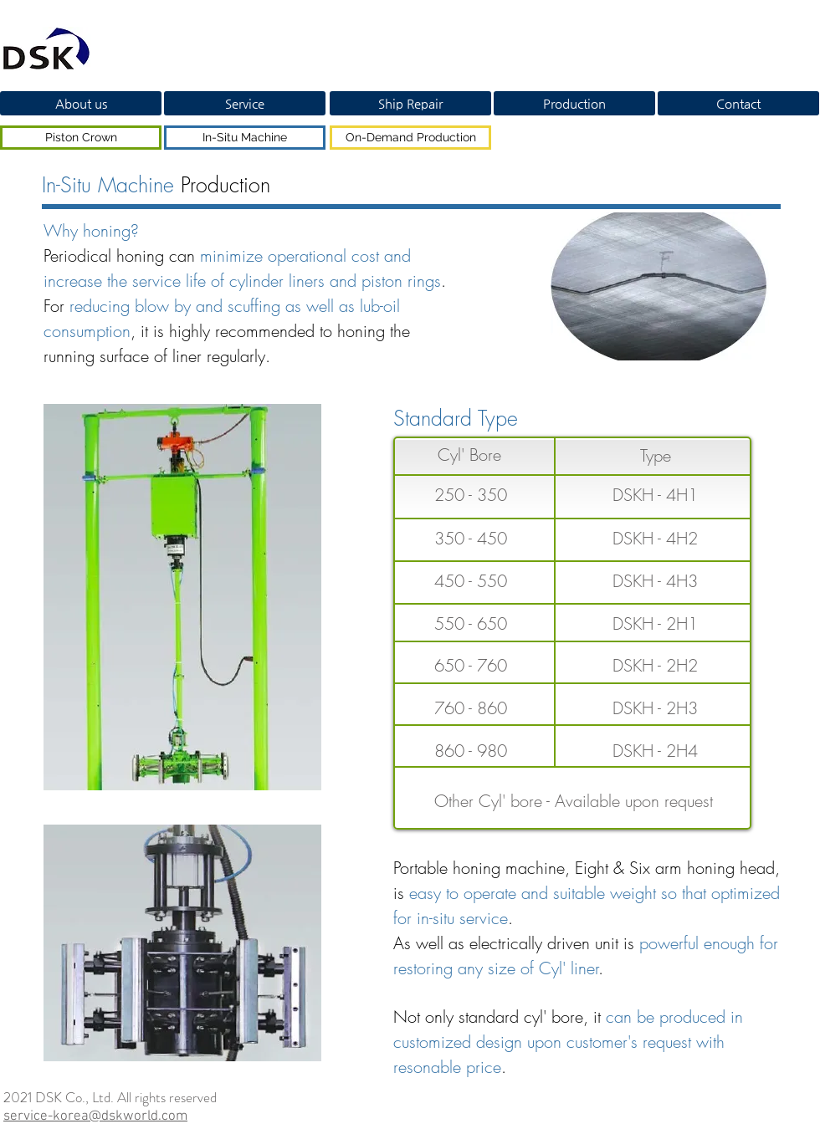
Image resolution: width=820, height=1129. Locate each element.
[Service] (244, 103)
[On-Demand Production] (410, 137)
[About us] (80, 103)
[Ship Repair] (410, 103)
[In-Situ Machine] (244, 137)
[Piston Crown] (80, 137)
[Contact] (738, 103)
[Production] (574, 103)
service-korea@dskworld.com (95, 1116)
